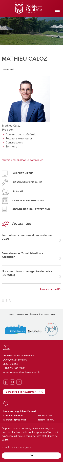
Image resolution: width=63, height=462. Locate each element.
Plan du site (48, 314)
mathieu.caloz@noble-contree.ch (22, 160)
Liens (11, 314)
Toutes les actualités (50, 289)
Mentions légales (27, 314)
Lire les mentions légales (17, 447)
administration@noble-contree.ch (21, 372)
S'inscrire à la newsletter (21, 392)
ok (31, 455)
